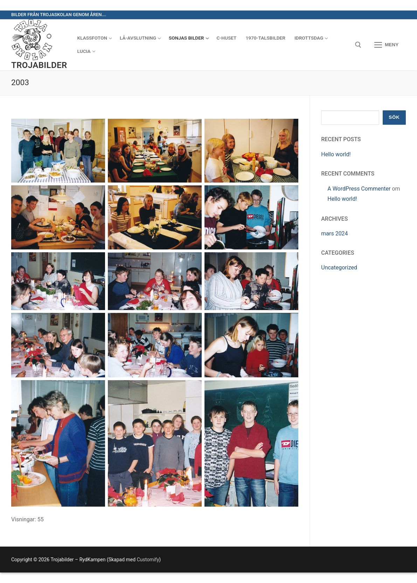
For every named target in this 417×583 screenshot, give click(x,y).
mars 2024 (334, 233)
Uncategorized (339, 267)
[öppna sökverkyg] (358, 45)
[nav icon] (386, 44)
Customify (148, 559)
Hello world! (335, 154)
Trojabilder (39, 65)
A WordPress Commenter (358, 188)
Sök (394, 117)
